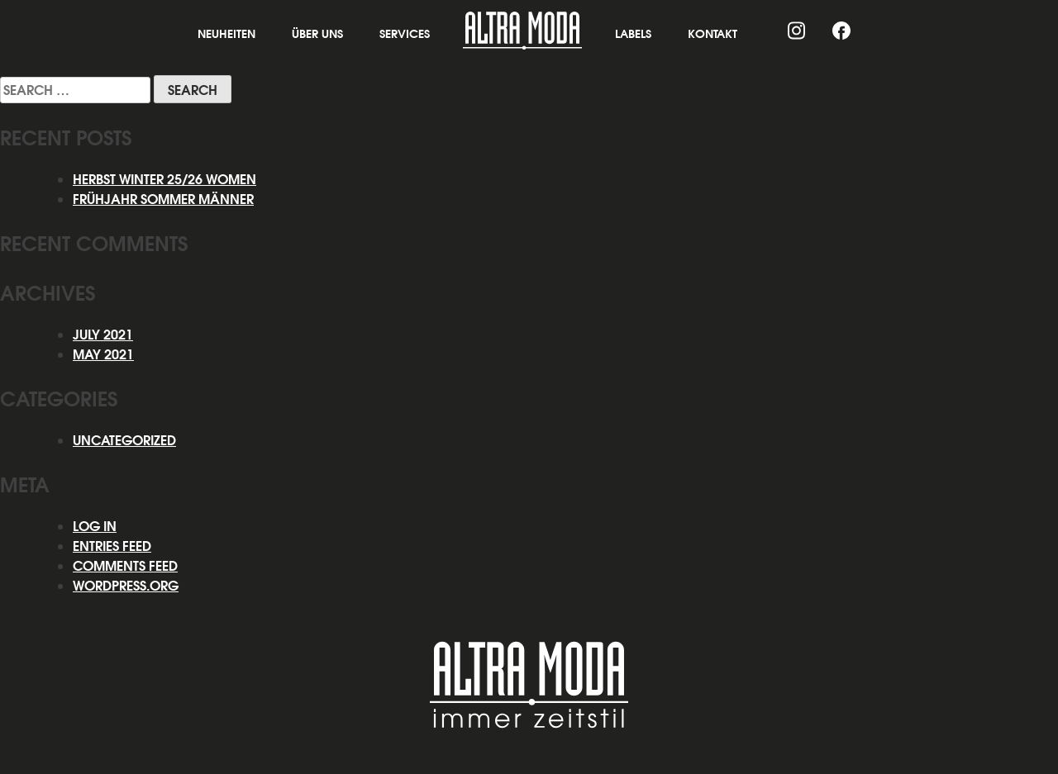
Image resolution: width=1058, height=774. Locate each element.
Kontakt (712, 33)
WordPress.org (126, 586)
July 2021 (103, 334)
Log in (95, 526)
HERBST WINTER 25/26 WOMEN (164, 179)
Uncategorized (124, 440)
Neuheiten (226, 33)
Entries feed (112, 546)
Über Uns (317, 33)
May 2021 (103, 354)
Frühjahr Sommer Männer (163, 199)
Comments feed (125, 566)
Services (404, 33)
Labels (633, 33)
